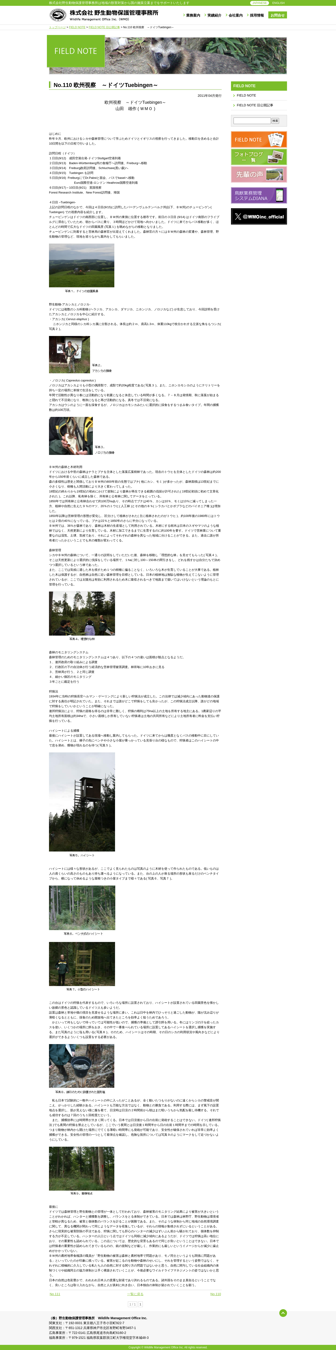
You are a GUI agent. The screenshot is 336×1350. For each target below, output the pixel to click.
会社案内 (236, 15)
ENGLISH (278, 3)
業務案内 (193, 15)
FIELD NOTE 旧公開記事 (255, 105)
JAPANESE (259, 3)
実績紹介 (214, 15)
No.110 (215, 1294)
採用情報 (257, 15)
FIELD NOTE (246, 95)
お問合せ (278, 15)
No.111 (55, 1294)
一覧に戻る (135, 1294)
